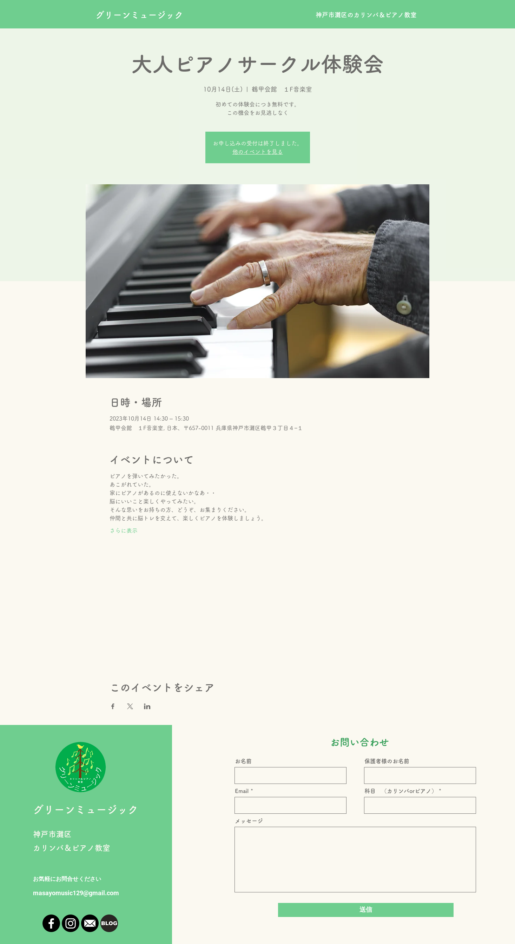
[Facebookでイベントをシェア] (113, 706)
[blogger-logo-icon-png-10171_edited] (109, 923)
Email (242, 791)
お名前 (243, 761)
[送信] (366, 910)
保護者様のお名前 (386, 761)
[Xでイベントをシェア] (130, 706)
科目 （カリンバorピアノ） (400, 791)
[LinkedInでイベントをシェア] (147, 706)
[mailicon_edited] (90, 923)
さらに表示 (124, 530)
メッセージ (249, 821)
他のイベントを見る (257, 151)
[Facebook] (51, 923)
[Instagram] (70, 923)
